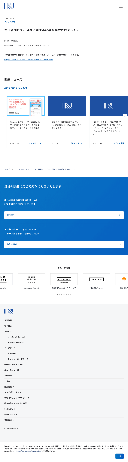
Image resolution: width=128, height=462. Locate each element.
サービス (8, 331)
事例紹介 (8, 376)
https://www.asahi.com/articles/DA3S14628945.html (28, 59)
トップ (7, 169)
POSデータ (12, 353)
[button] (3, 116)
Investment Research (16, 337)
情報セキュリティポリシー (15, 398)
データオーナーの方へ (13, 364)
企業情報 (8, 320)
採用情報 (8, 387)
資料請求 (8, 420)
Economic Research (16, 342)
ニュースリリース (22, 169)
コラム (7, 381)
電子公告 (8, 326)
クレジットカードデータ (18, 359)
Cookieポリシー (10, 409)
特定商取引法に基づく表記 (15, 403)
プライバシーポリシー (13, 392)
